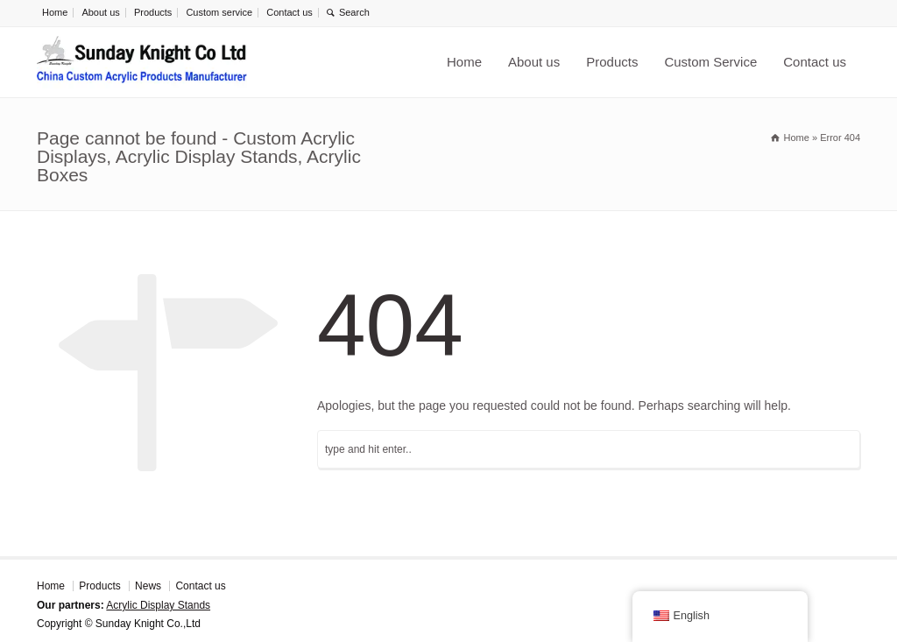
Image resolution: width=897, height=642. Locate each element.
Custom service (219, 12)
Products (153, 12)
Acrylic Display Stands (158, 605)
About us (100, 12)
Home (54, 12)
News (148, 586)
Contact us (289, 12)
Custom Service (710, 61)
